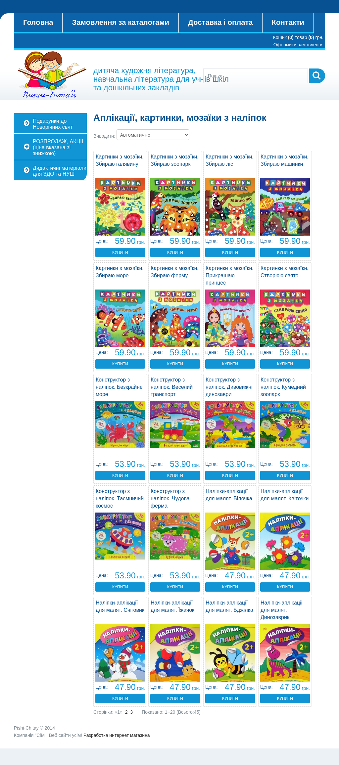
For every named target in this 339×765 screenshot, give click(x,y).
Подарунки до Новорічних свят (53, 124)
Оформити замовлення (298, 44)
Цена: (101, 241)
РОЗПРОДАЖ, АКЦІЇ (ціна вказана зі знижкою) (58, 147)
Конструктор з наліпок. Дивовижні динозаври (229, 387)
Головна (38, 22)
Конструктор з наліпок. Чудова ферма (170, 498)
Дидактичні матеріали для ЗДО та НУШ (59, 171)
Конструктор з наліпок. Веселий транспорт (172, 387)
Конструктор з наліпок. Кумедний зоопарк (283, 387)
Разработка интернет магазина (116, 735)
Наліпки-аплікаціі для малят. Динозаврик (281, 610)
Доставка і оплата (220, 22)
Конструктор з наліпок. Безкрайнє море (119, 387)
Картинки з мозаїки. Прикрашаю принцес (230, 275)
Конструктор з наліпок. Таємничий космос (120, 498)
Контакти (288, 22)
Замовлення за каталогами (120, 22)
